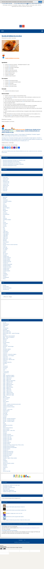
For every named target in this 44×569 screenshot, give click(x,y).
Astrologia (5, 329)
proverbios (5, 249)
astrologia (5, 206)
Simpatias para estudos (7, 454)
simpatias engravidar (7, 261)
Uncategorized (6, 277)
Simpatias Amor (5, 137)
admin (10, 37)
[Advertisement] (22, 16)
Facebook (20, 540)
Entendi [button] (40, 1)
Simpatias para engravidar (10, 140)
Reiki (4, 422)
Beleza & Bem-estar (7, 331)
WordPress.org (6, 289)
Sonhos (4, 272)
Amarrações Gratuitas (7, 201)
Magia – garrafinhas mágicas (8, 375)
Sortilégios (5, 460)
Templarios (5, 464)
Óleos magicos (6, 241)
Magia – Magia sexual (7, 391)
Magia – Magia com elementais (9, 380)
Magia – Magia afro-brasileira (8, 376)
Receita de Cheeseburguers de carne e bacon (12, 162)
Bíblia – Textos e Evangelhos (8, 337)
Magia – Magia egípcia (7, 385)
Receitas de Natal (5, 130)
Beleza (9, 134)
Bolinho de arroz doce (12, 151)
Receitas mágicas (20, 130)
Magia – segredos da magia (8, 393)
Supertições (5, 461)
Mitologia (5, 240)
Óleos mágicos (6, 401)
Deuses (4, 347)
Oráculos (4, 408)
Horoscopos (17, 135)
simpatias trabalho (6, 270)
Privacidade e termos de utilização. (9, 530)
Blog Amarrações (6, 488)
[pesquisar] (20, 296)
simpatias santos (6, 268)
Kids (4, 227)
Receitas (11, 130)
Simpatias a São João (7, 437)
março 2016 (5, 177)
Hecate (4, 222)
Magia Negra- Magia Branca (8, 490)
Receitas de (17, 129)
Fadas (4, 216)
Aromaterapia (5, 328)
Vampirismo (5, 467)
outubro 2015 (5, 184)
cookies (4, 211)
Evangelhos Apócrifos (7, 362)
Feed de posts (6, 286)
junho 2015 (5, 189)
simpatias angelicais (7, 257)
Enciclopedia (5, 351)
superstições (5, 274)
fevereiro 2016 (6, 178)
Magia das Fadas (11, 135)
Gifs (3, 220)
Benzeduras (5, 210)
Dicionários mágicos (7, 349)
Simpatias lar (5, 262)
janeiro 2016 (5, 180)
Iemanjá (4, 224)
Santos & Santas (6, 429)
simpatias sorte (6, 269)
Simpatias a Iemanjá (9, 139)
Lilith (4, 228)
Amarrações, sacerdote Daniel (9, 487)
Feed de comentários (7, 288)
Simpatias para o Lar (25, 140)
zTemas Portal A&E (6, 471)
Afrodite (27, 134)
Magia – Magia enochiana (8, 387)
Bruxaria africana (6, 342)
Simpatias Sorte (6, 456)
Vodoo (4, 468)
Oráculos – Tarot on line (7, 409)
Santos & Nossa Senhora (8, 427)
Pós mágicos (5, 248)
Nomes (4, 400)
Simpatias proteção (7, 265)
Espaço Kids (5, 356)
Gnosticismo (5, 366)
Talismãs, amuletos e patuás (8, 463)
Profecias (5, 416)
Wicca (23, 137)
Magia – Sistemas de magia (8, 394)
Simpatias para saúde (7, 455)
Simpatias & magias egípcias (30, 137)
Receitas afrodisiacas (29, 130)
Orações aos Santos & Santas (8, 406)
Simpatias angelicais (32, 139)
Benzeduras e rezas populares (9, 335)
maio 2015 (5, 190)
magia (4, 230)
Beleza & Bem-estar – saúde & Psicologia (11, 333)
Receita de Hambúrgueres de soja (9, 165)
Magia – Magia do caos (7, 383)
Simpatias (5, 255)
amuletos (5, 202)
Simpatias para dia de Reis (8, 451)
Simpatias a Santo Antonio (8, 435)
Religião (4, 423)
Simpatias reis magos (7, 266)
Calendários (5, 345)
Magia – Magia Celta (7, 379)
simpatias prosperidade (7, 264)
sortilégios (5, 273)
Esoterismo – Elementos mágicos (9, 354)
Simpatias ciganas (17, 137)
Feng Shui (18, 140)
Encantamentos (23, 135)
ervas (4, 215)
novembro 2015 (6, 182)
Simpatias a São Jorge (7, 438)
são (11, 115)
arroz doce (5, 151)
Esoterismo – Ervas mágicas (8, 355)
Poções (4, 245)
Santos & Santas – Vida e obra (9, 430)
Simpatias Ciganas (6, 259)
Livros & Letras (6, 371)
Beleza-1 (4, 334)
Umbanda (5, 465)
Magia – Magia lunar (7, 388)
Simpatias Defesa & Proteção (8, 446)
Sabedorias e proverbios (7, 425)
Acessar (4, 285)
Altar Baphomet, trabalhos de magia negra (11, 485)
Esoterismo (5, 353)
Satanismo (5, 431)
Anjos (30, 134)
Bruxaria (4, 341)
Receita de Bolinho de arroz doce (22, 151)
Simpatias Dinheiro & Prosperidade (20, 139)
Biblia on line (5, 338)
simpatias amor (6, 256)
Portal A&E (5, 247)
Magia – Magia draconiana (8, 384)
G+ (24, 540)
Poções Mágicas (22, 134)
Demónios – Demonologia (8, 346)
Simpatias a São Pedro (7, 439)
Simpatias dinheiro (6, 260)
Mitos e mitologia (6, 397)
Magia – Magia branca (7, 377)
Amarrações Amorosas (7, 486)
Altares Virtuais (6, 324)
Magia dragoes (6, 232)
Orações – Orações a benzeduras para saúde (12, 404)
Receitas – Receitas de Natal (8, 419)
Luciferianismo (6, 372)
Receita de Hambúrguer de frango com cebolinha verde (14, 160)
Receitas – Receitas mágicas (8, 421)
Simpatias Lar (5, 450)
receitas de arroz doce (33, 151)
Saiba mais (35, 1)
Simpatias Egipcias (6, 448)
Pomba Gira (5, 412)
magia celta (5, 231)
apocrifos (5, 205)
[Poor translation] (4, 549)
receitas (14, 37)
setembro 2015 (6, 185)
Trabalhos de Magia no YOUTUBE (9, 491)
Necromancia (5, 398)
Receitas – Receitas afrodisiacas (9, 418)
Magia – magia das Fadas (8, 381)
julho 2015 (5, 188)
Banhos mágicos (14, 134)
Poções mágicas (6, 410)
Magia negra (5, 238)
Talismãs (4, 276)
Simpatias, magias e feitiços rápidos (10, 458)
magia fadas (5, 235)
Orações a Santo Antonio (8, 405)
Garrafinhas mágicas (7, 219)
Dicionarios (5, 213)
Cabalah (4, 343)
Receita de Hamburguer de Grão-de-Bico (11, 161)
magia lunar (5, 236)
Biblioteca (5, 339)
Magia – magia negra (7, 389)
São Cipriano (5, 253)
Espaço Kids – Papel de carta (8, 359)
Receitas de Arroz (36, 129)
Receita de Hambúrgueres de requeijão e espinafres (13, 164)
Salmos (4, 252)
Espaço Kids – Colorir (7, 358)
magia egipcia (5, 234)
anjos (4, 203)
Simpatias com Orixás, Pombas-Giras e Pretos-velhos (13, 444)
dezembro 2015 (6, 181)
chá (8, 64)
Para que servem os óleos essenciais (10, 244)
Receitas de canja (9, 132)
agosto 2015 (5, 186)
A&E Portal (5, 197)
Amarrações (11, 137)
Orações (4, 243)
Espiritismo (5, 360)
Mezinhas (6, 134)
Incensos (5, 226)
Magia (4, 374)
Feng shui (5, 218)
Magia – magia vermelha (8, 392)
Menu (2, 31)
